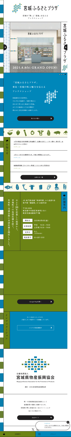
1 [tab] (59, 74)
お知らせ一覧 (39, 177)
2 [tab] (61, 74)
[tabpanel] (35, 47)
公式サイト (35, 418)
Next (65, 47)
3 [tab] (63, 74)
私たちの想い (35, 118)
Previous (5, 47)
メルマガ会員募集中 (35, 328)
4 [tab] (65, 74)
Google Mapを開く (36, 302)
